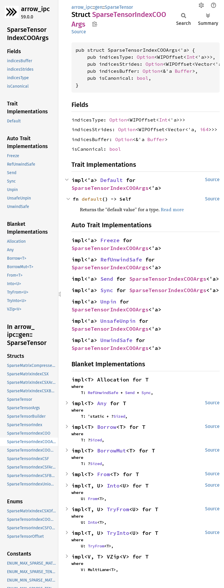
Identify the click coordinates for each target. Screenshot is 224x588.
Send (106, 278)
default (92, 199)
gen (98, 7)
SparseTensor (119, 7)
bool (142, 78)
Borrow (106, 427)
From (103, 474)
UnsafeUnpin (118, 321)
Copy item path (94, 24)
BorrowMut (111, 450)
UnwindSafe (116, 340)
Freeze (110, 240)
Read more (172, 209)
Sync (106, 290)
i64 (204, 129)
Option (145, 57)
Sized (119, 416)
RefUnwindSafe (121, 259)
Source (78, 31)
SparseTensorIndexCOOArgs (109, 188)
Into (113, 485)
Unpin (108, 301)
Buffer (183, 71)
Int (190, 57)
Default (111, 180)
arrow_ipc (35, 9)
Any (102, 403)
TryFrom (118, 509)
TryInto (118, 533)
